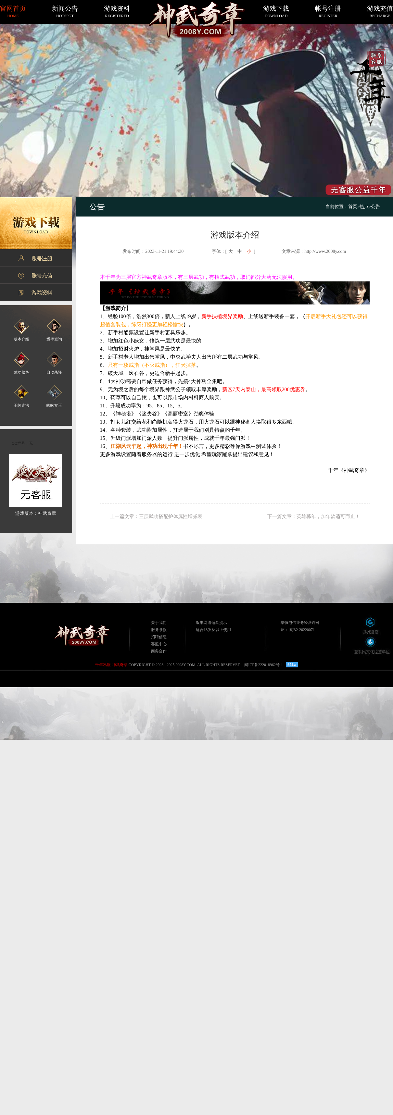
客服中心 (159, 644)
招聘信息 (159, 637)
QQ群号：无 (22, 443)
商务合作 (159, 651)
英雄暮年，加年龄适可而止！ (328, 516)
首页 (354, 206)
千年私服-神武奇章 (111, 665)
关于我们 (159, 622)
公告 (375, 206)
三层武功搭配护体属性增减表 (170, 516)
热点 (364, 206)
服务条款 (159, 629)
